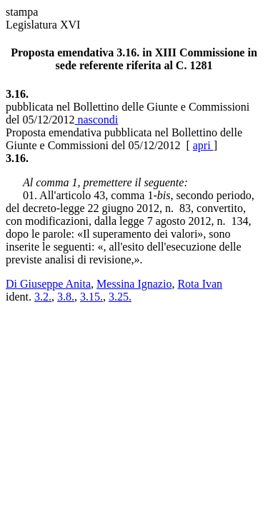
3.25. (120, 297)
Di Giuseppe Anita (48, 284)
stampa (22, 12)
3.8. (65, 297)
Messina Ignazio (134, 284)
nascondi (96, 120)
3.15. (91, 297)
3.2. (42, 297)
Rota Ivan (199, 284)
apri (203, 145)
